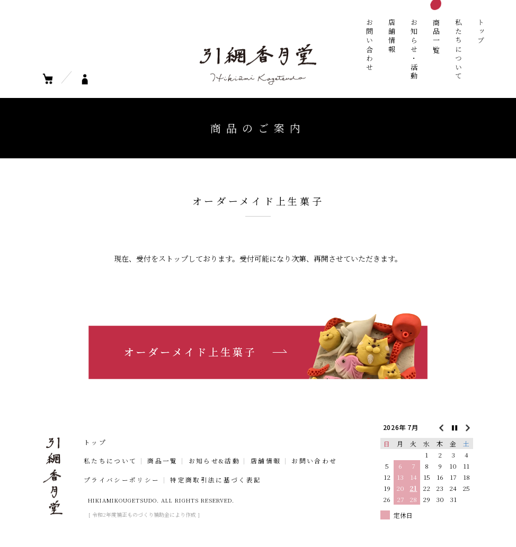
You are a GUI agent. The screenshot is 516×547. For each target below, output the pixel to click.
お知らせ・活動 (414, 50)
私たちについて (458, 50)
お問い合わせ (369, 45)
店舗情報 (392, 37)
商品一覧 (436, 37)
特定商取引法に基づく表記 (215, 480)
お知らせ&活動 (214, 461)
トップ (481, 32)
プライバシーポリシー (121, 480)
